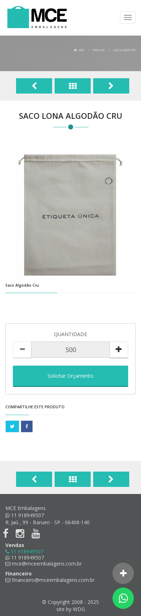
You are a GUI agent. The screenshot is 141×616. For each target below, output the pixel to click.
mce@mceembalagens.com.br (43, 563)
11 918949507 (24, 557)
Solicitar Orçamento (70, 375)
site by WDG (70, 609)
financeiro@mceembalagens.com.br (50, 580)
